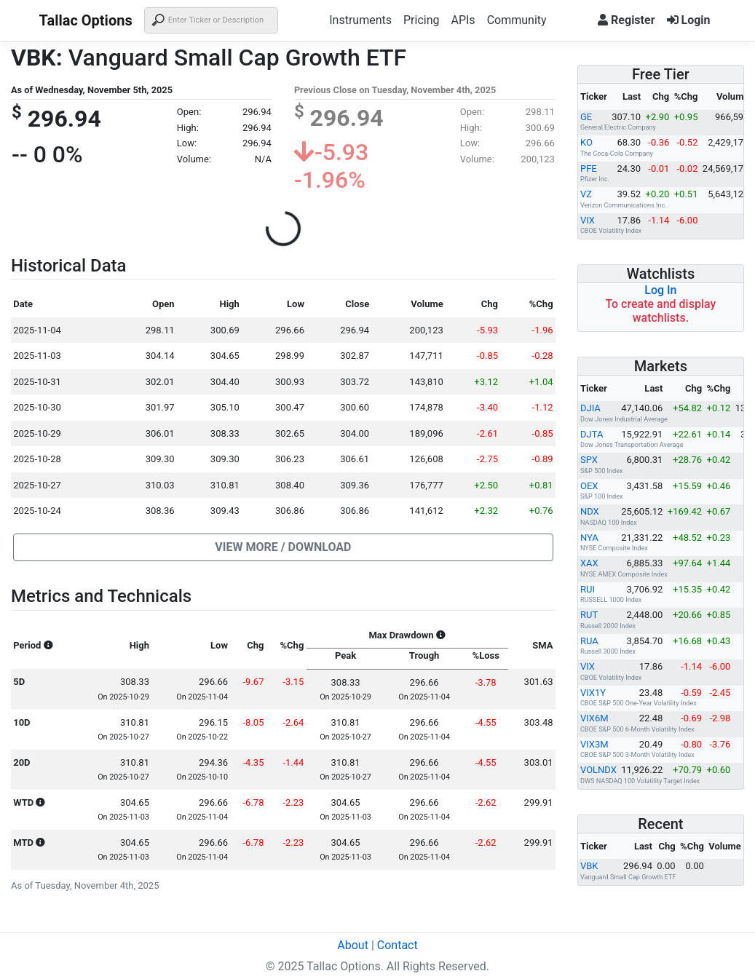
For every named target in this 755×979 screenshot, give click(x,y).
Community (517, 20)
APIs (463, 20)
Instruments (360, 20)
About (352, 945)
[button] (283, 547)
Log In (660, 290)
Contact (397, 945)
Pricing (421, 20)
